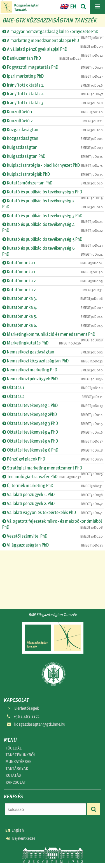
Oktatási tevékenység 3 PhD (52, 423)
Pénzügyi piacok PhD (52, 459)
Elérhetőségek (22, 708)
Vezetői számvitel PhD (52, 536)
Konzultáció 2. (52, 121)
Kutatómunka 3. (52, 298)
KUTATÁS (13, 775)
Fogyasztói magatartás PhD (52, 67)
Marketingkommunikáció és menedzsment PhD (52, 335)
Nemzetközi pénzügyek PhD (52, 379)
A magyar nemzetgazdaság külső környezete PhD (52, 32)
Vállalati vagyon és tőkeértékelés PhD (52, 512)
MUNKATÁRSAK (18, 761)
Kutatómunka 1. (52, 263)
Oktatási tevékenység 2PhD (52, 414)
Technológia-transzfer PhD (41, 477)
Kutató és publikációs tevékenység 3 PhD (52, 217)
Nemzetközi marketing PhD (52, 370)
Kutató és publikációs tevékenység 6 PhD (52, 251)
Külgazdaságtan (52, 147)
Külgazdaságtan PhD (52, 156)
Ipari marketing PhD (52, 76)
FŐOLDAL (14, 748)
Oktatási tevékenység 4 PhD (52, 432)
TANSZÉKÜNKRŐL (21, 754)
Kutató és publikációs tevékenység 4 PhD (52, 227)
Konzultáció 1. (52, 112)
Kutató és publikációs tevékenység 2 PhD (52, 203)
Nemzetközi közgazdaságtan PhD (52, 361)
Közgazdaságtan (52, 130)
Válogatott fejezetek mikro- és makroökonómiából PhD (52, 524)
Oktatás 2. (52, 396)
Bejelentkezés (21, 838)
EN (68, 6)
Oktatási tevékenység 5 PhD (52, 441)
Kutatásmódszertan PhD (52, 183)
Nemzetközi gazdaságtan (52, 352)
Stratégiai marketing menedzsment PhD (52, 469)
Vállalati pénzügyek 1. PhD (52, 495)
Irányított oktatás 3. (52, 103)
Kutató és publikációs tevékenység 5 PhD (52, 240)
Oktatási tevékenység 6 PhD (52, 450)
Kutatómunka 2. (52, 281)
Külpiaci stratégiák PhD (52, 174)
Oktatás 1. (52, 387)
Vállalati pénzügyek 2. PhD (52, 503)
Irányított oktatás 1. (52, 85)
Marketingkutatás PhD (41, 343)
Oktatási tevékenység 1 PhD (52, 405)
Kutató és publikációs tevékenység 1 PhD (52, 193)
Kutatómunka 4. (52, 307)
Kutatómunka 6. (52, 325)
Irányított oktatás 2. (52, 94)
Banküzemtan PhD (41, 58)
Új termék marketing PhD (52, 486)
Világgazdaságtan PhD (52, 545)
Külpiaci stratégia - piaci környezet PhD (52, 165)
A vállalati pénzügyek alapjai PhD (52, 50)
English (14, 830)
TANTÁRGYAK (17, 768)
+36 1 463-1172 (22, 716)
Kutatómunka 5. (52, 316)
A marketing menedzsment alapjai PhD (52, 41)
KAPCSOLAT (16, 782)
